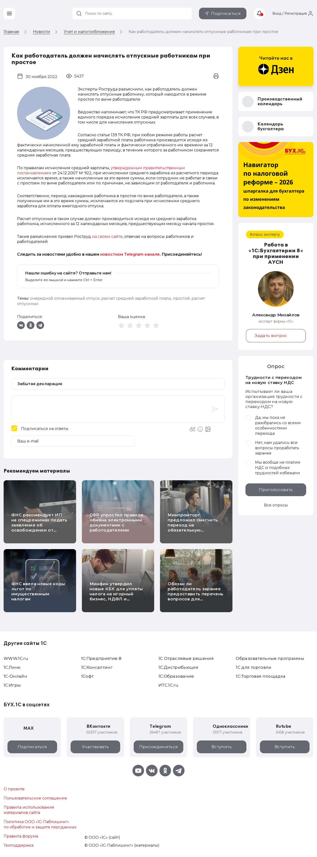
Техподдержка (18, 845)
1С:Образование (176, 676)
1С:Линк (12, 667)
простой (181, 298)
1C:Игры (12, 685)
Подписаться (226, 13)
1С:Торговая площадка (260, 676)
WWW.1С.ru (16, 658)
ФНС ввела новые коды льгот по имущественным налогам (38, 591)
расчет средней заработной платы (136, 298)
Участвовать (95, 746)
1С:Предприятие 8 (101, 658)
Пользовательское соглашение (35, 798)
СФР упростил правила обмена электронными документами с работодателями (116, 522)
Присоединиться (158, 746)
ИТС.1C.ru (168, 685)
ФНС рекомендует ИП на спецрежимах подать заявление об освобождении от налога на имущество (39, 525)
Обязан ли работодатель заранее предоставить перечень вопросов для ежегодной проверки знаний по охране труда (195, 596)
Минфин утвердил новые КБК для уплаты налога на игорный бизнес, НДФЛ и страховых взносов (116, 593)
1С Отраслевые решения (186, 658)
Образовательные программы (270, 658)
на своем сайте (107, 236)
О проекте (14, 789)
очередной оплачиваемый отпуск (65, 298)
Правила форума (21, 836)
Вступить (221, 746)
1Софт (87, 676)
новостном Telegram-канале (130, 254)
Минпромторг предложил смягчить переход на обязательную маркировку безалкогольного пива (194, 528)
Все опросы (276, 505)
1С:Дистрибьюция (178, 667)
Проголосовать (276, 489)
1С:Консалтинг (96, 667)
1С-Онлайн (15, 676)
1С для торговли (253, 667)
